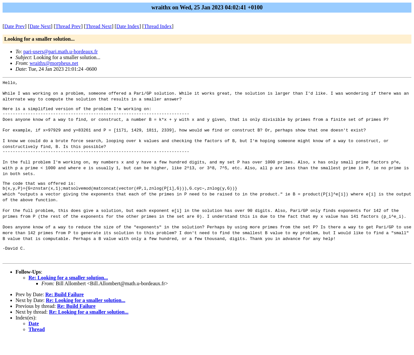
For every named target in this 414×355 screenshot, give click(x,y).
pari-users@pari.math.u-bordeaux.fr (60, 51)
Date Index (127, 26)
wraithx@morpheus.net (53, 63)
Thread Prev (68, 26)
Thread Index (158, 26)
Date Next (40, 26)
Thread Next (99, 26)
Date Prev (14, 26)
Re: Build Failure (64, 312)
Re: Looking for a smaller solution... (68, 295)
